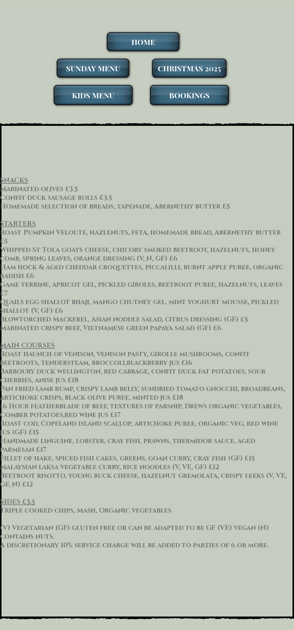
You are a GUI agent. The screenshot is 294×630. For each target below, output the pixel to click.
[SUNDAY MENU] (93, 68)
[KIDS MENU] (93, 95)
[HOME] (143, 41)
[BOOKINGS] (189, 95)
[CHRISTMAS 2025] (189, 68)
